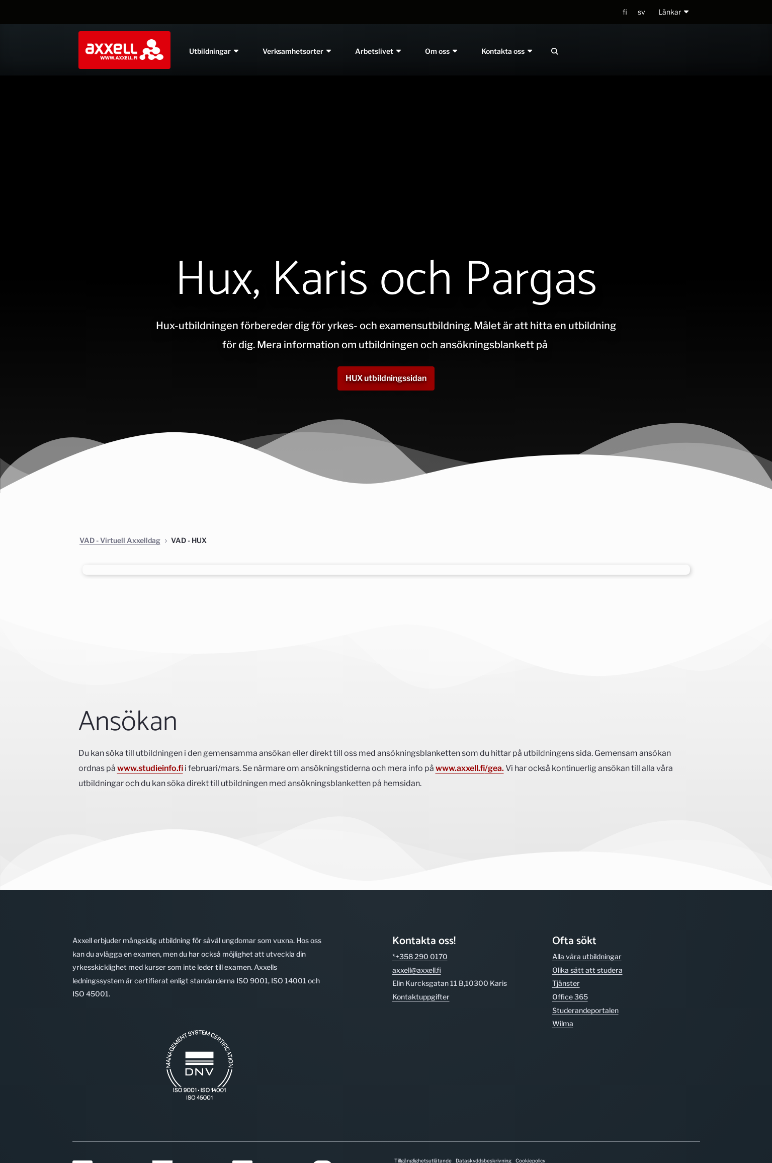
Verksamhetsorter (298, 51)
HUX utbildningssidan (386, 378)
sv (641, 12)
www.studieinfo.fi (150, 768)
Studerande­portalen (585, 1010)
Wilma (562, 1023)
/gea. (494, 768)
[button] (674, 12)
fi (625, 12)
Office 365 (570, 996)
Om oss (442, 51)
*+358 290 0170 (420, 956)
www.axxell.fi (460, 768)
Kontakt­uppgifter (421, 996)
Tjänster (566, 983)
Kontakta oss (507, 51)
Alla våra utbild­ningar (587, 956)
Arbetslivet (378, 51)
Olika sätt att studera (587, 970)
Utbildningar (215, 51)
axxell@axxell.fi (416, 970)
